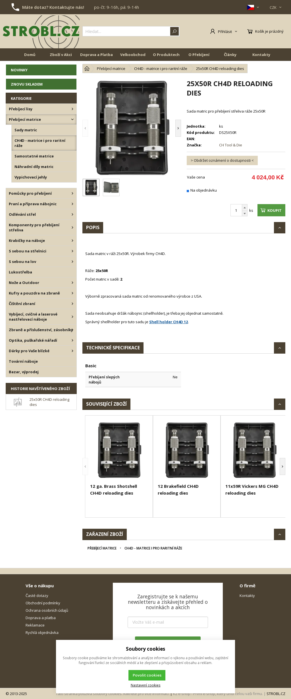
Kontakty (261, 54)
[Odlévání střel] (72, 214)
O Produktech (166, 54)
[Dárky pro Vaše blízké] (72, 350)
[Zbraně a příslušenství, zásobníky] (72, 329)
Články (230, 54)
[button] (85, 128)
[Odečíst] (245, 213)
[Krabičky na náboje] (72, 240)
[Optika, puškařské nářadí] (72, 340)
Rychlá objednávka (42, 632)
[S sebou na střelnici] (72, 251)
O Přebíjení (198, 54)
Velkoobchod (133, 54)
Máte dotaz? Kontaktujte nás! (53, 7)
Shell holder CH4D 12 (168, 321)
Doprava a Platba (96, 54)
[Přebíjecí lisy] (72, 108)
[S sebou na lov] (72, 261)
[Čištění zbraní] (72, 303)
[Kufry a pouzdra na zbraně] (72, 293)
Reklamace (35, 625)
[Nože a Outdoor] (72, 282)
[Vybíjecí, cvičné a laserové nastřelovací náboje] (72, 317)
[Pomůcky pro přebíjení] (72, 193)
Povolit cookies (147, 675)
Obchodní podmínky (43, 602)
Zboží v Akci (61, 54)
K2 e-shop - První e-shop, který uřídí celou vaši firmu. (218, 693)
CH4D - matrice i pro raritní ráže (153, 548)
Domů (30, 54)
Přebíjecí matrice (102, 548)
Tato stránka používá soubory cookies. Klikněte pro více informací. (112, 693)
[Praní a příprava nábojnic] (72, 203)
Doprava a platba (41, 617)
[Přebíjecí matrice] (72, 119)
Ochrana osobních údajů (47, 610)
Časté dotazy (37, 595)
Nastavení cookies (146, 685)
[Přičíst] (245, 207)
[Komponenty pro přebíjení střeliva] (72, 227)
